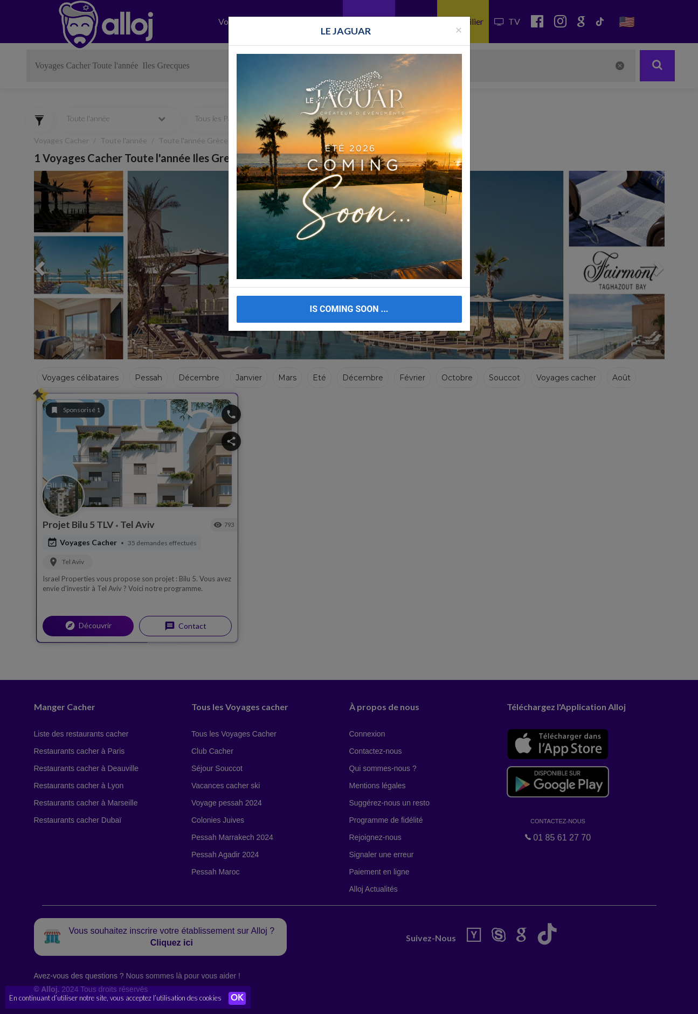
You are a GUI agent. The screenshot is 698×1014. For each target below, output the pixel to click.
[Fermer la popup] (458, 29)
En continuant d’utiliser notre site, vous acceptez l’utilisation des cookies (115, 998)
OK (237, 998)
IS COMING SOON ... (349, 309)
